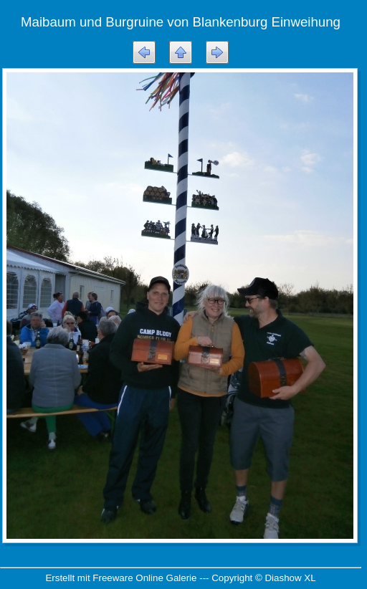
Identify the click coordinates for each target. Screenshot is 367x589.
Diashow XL (289, 578)
